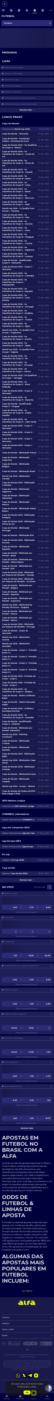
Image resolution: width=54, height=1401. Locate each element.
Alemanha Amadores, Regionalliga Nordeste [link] (21, 104)
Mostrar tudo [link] (39, 887)
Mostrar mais (27, 110)
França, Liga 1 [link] (9, 942)
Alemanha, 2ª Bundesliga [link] (14, 73)
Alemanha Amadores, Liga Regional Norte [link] (20, 98)
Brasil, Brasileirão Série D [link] (13, 1086)
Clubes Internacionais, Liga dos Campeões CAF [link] (21, 966)
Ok (27, 1392)
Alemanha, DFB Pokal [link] (13, 92)
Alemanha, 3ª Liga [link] (11, 80)
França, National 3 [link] (11, 1062)
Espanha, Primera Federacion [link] (15, 1014)
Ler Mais (27, 1291)
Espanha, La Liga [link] (11, 893)
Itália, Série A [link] (9, 917)
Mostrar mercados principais (27, 912)
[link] (3, 10)
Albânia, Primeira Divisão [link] (14, 67)
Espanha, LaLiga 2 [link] (11, 990)
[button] (27, 67)
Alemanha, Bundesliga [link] (13, 86)
